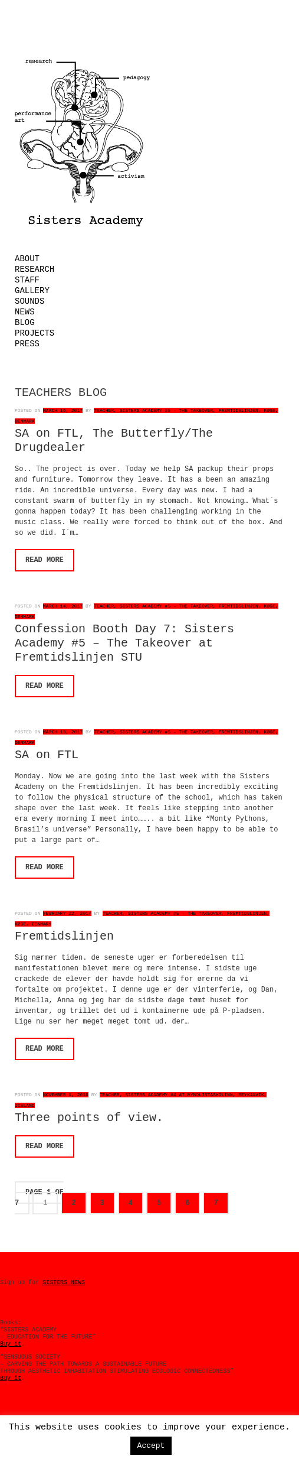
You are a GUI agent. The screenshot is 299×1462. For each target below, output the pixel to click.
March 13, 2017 (63, 732)
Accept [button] (151, 1445)
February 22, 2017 (67, 913)
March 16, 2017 (63, 410)
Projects (34, 333)
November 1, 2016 (65, 1094)
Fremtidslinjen (64, 936)
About (27, 259)
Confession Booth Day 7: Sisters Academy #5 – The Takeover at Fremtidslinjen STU (124, 643)
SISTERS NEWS (63, 1282)
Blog (25, 322)
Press (27, 344)
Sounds (29, 301)
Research (34, 269)
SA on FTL (46, 755)
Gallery (32, 290)
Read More (44, 560)
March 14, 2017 (63, 606)
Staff (27, 280)
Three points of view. (89, 1118)
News (25, 312)
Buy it (10, 1344)
